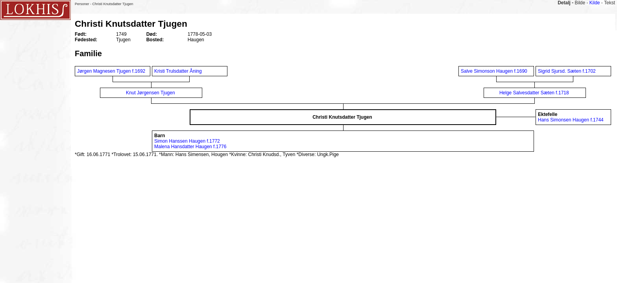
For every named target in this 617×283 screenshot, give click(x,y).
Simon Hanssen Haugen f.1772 (187, 141)
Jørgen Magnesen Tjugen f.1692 (111, 71)
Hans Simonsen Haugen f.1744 (571, 120)
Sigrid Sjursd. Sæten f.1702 (567, 71)
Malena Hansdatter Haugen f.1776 (190, 146)
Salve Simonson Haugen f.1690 (494, 71)
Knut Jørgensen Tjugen (150, 93)
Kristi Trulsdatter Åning (178, 71)
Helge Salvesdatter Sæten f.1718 (534, 93)
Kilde (594, 3)
